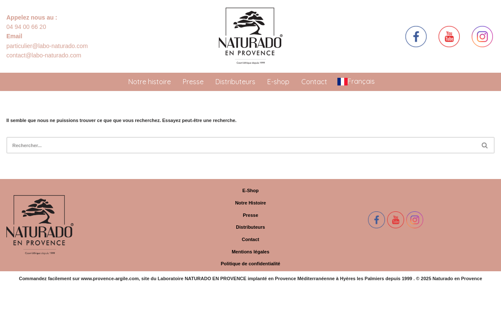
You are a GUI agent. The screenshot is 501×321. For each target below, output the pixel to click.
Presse (193, 81)
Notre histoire (149, 81)
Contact (314, 81)
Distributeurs (235, 81)
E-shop (278, 81)
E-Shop (250, 190)
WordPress (63, 312)
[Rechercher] (241, 145)
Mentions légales (250, 251)
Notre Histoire (250, 202)
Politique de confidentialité (250, 263)
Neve (11, 312)
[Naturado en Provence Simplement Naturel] (251, 36)
